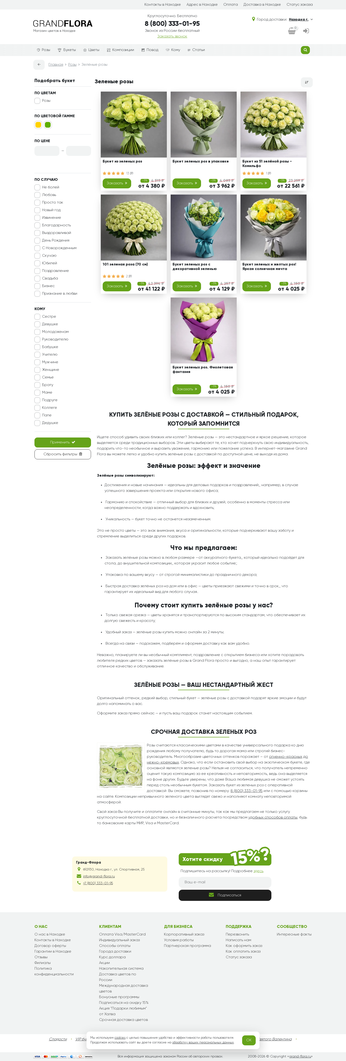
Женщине (50, 370)
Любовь (49, 195)
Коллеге (49, 408)
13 (129, 173)
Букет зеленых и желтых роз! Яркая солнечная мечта (269, 267)
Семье (48, 377)
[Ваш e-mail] (225, 882)
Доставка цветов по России (117, 977)
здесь (258, 871)
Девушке (50, 324)
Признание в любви (59, 294)
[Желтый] (38, 125)
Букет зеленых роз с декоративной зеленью (195, 267)
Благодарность (56, 225)
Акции (104, 963)
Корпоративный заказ (184, 934)
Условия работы (179, 940)
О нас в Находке (49, 934)
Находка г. (301, 19)
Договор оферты (50, 946)
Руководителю (55, 339)
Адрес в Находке (202, 5)
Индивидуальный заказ (119, 940)
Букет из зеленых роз (122, 161)
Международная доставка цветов (123, 988)
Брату (47, 385)
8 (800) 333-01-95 (172, 24)
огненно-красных (285, 757)
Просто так (52, 203)
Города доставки (115, 952)
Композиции (120, 50)
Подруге (50, 400)
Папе (47, 415)
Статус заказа (300, 5)
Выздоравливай (56, 233)
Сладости (58, 1039)
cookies (120, 1037)
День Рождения (55, 240)
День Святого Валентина (269, 1039)
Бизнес (48, 286)
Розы (43, 50)
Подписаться (225, 894)
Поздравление (55, 271)
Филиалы (42, 963)
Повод (150, 50)
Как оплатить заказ (243, 952)
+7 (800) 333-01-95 (98, 883)
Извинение (51, 218)
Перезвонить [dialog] (237, 934)
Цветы (91, 50)
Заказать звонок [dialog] (172, 36)
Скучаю (49, 256)
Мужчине (50, 362)
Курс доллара (112, 957)
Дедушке (50, 423)
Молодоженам (55, 332)
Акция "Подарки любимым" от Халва (123, 1011)
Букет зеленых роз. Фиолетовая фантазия (203, 370)
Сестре (49, 317)
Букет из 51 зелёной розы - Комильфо (267, 164)
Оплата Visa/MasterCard (122, 934)
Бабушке (50, 347)
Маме (47, 393)
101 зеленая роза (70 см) (125, 264)
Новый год (51, 210)
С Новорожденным (59, 248)
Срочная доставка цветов (123, 1020)
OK (249, 1040)
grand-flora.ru (300, 1056)
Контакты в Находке (162, 5)
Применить (62, 442)
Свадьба (50, 278)
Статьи (196, 50)
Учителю (50, 355)
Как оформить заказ (244, 946)
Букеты (67, 50)
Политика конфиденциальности (54, 971)
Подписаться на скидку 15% (124, 1003)
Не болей (50, 187)
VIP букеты (84, 1039)
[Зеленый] (48, 125)
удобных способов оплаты (272, 817)
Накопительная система (121, 969)
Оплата (230, 5)
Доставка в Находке (262, 5)
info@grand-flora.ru (99, 876)
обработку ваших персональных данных (203, 1042)
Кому (173, 50)
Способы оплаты (114, 946)
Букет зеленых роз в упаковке (201, 161)
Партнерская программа (187, 946)
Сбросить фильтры (62, 454)
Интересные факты (294, 934)
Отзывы (41, 957)
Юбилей (49, 263)
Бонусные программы (119, 997)
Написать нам (238, 940)
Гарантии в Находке (52, 952)
